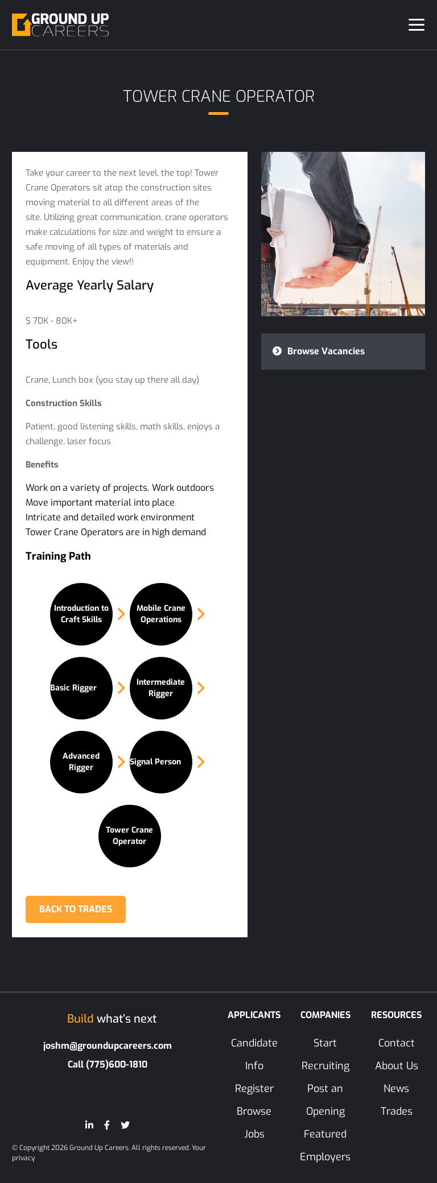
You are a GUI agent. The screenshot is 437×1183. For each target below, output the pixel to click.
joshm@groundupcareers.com (107, 1046)
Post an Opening (325, 1100)
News (396, 1089)
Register (254, 1089)
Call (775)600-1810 (107, 1065)
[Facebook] (107, 1126)
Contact (396, 1043)
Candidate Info (254, 1055)
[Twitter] (125, 1126)
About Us (396, 1066)
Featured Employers (325, 1146)
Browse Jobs (254, 1123)
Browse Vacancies (319, 351)
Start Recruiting (325, 1055)
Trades (397, 1112)
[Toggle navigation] (416, 24)
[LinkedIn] (89, 1126)
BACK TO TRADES (76, 910)
